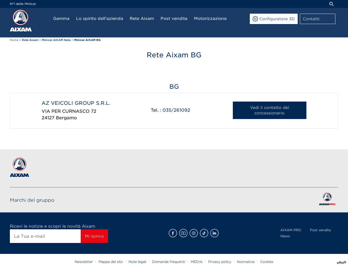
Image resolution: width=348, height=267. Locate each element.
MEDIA (196, 262)
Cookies (266, 262)
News (285, 236)
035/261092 (176, 110)
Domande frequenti (168, 262)
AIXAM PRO (290, 230)
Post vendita (320, 230)
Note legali (137, 262)
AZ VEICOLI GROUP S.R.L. (76, 103)
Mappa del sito (110, 262)
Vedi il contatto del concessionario (269, 110)
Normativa (245, 262)
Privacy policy (219, 262)
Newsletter (84, 262)
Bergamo (66, 117)
